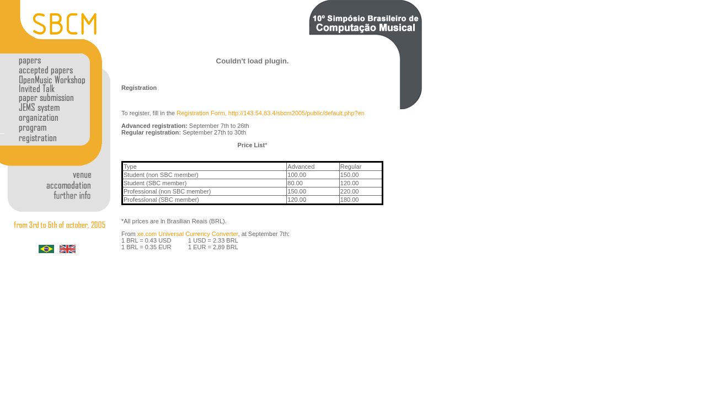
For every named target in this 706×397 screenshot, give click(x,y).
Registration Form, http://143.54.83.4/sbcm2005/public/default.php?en (270, 113)
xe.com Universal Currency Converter (187, 233)
